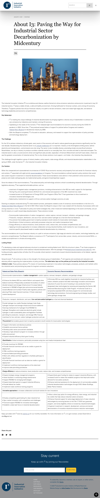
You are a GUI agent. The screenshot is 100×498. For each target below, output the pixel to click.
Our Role (36, 482)
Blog (16, 53)
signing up (26, 414)
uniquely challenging (42, 146)
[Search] (89, 5)
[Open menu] (96, 5)
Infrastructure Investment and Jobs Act (79, 249)
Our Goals (37, 484)
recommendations (36, 173)
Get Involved (37, 493)
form (61, 482)
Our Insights (37, 488)
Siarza (86, 488)
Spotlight (36, 491)
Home (35, 479)
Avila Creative (66, 488)
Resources (37, 486)
